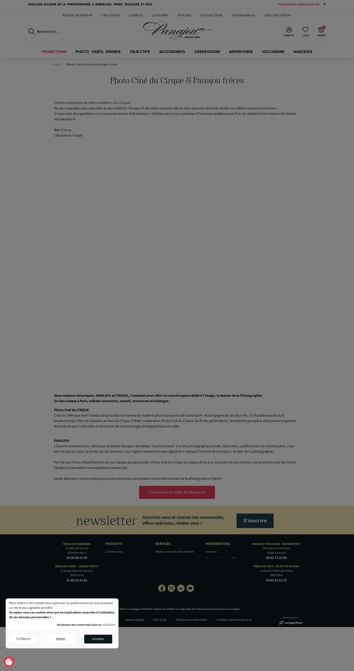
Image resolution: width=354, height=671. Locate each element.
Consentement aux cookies (9, 662)
